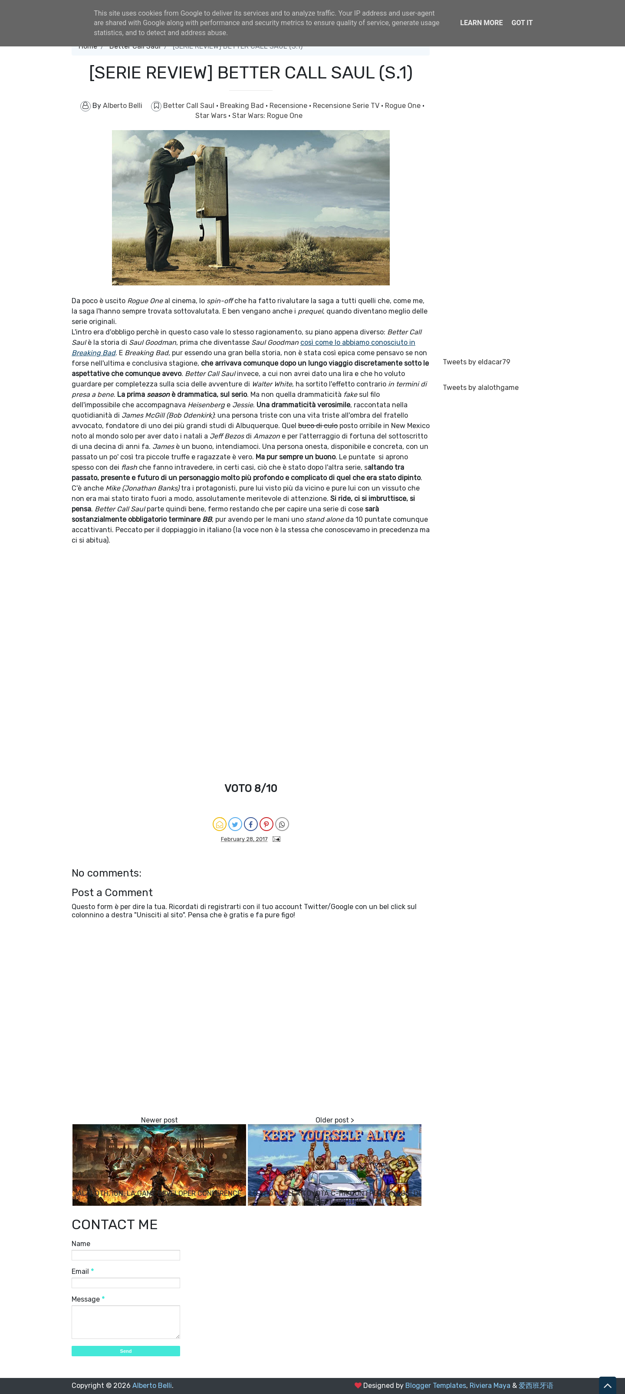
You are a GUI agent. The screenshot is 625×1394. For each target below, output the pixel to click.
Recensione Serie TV (347, 105)
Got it (522, 23)
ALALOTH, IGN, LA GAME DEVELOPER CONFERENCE (159, 1193)
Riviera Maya (490, 1385)
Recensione (289, 105)
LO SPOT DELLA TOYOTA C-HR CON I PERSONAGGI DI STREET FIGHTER (334, 1197)
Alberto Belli (152, 1385)
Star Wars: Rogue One (267, 115)
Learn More (481, 23)
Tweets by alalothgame (481, 387)
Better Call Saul (189, 105)
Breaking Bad (243, 105)
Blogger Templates (435, 1385)
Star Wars (211, 115)
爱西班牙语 (536, 1385)
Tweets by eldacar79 (476, 362)
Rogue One (403, 105)
